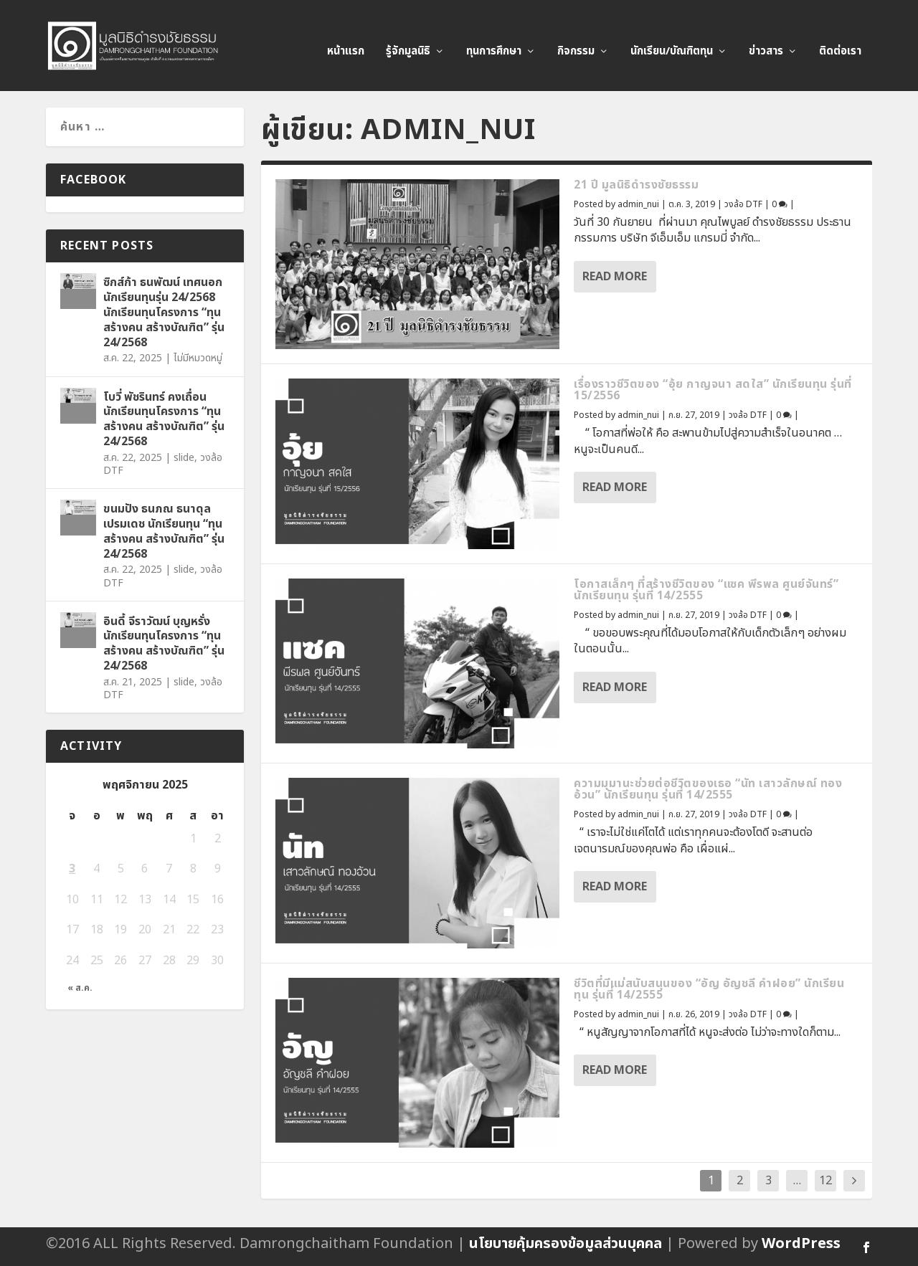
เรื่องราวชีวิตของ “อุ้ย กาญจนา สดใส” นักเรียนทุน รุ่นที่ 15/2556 (713, 390)
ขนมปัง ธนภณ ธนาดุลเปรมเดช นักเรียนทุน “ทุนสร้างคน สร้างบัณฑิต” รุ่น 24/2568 (163, 531)
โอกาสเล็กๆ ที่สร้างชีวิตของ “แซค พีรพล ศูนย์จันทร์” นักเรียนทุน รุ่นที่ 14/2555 (706, 590)
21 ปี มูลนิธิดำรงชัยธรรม (636, 185)
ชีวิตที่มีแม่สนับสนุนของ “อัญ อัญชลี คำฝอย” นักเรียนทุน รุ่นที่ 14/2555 (709, 989)
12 (825, 1180)
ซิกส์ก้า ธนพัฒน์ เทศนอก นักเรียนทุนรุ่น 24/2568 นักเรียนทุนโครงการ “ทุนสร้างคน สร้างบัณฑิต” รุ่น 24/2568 (163, 312)
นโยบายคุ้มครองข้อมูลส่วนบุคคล (565, 1244)
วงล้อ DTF (743, 204)
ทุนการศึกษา (493, 40)
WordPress (801, 1244)
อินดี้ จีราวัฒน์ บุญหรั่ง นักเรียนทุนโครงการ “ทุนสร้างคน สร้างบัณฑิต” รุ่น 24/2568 (163, 644)
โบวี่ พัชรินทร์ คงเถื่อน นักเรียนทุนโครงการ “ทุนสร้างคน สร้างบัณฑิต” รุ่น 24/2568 (163, 419)
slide (184, 457)
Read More (614, 276)
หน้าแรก (345, 40)
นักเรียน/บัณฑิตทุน (671, 40)
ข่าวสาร (766, 40)
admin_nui (638, 204)
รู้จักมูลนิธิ (408, 40)
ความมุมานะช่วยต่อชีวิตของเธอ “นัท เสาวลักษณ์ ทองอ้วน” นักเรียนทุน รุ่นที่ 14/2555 (708, 789)
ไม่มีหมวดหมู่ (198, 358)
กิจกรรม (576, 40)
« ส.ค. (80, 988)
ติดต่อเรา (840, 40)
